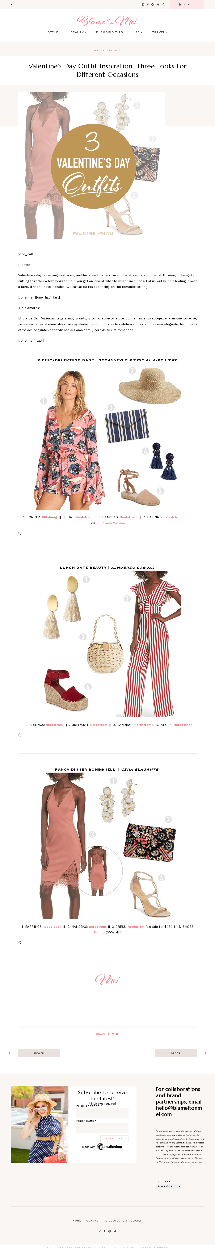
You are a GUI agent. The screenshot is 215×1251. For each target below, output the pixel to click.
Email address (89, 1106)
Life (138, 32)
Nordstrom (84, 517)
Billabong (49, 517)
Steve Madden (113, 523)
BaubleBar (52, 927)
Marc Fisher (182, 725)
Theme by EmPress (153, 1248)
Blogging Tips (109, 32)
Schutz (99, 932)
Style (54, 32)
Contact (93, 1221)
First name (86, 1121)
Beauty (79, 32)
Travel (160, 32)
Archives (163, 1182)
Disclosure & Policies (124, 1221)
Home (77, 1221)
